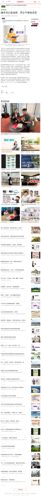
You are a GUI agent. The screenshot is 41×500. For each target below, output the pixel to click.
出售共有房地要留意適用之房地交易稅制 (11, 404)
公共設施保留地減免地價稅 (8, 446)
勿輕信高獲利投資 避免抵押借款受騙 (10, 329)
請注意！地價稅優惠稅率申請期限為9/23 (11, 429)
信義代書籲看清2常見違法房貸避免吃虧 (11, 134)
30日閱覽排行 (35, 20)
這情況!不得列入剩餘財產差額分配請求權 (30, 222)
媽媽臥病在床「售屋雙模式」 (8, 480)
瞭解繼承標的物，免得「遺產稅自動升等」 (12, 261)
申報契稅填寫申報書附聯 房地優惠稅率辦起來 (12, 354)
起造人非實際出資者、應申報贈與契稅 (9, 204)
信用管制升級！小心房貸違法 (7, 222)
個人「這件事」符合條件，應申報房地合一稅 (12, 362)
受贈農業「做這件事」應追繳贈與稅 (10, 287)
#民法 (3, 86)
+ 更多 (39, 21)
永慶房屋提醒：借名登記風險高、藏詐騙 (11, 471)
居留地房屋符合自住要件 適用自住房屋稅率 (12, 253)
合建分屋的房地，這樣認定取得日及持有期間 (12, 236)
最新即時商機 (33, 22)
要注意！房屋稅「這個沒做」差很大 (10, 421)
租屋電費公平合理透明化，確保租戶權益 (8, 169)
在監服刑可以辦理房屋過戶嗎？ (7, 152)
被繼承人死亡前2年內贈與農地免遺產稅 (16, 5)
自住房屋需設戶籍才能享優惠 (8, 396)
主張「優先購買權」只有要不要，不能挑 (11, 413)
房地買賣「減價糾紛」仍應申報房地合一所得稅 (13, 320)
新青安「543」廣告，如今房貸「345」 (11, 345)
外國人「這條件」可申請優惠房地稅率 (11, 295)
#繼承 (6, 86)
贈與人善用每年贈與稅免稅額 (8, 337)
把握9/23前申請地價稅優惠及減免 (9, 371)
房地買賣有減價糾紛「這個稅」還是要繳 (11, 245)
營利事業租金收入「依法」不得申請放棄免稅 (12, 270)
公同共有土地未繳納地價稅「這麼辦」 (11, 303)
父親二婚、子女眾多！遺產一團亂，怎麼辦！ (12, 278)
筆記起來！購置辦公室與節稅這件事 (10, 379)
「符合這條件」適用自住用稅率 (9, 438)
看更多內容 (20, 489)
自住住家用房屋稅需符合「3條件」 (10, 312)
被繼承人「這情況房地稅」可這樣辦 (27, 152)
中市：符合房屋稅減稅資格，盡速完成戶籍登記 (13, 463)
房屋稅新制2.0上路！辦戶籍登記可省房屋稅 (12, 387)
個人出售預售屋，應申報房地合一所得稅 (11, 228)
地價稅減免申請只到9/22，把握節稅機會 (11, 455)
